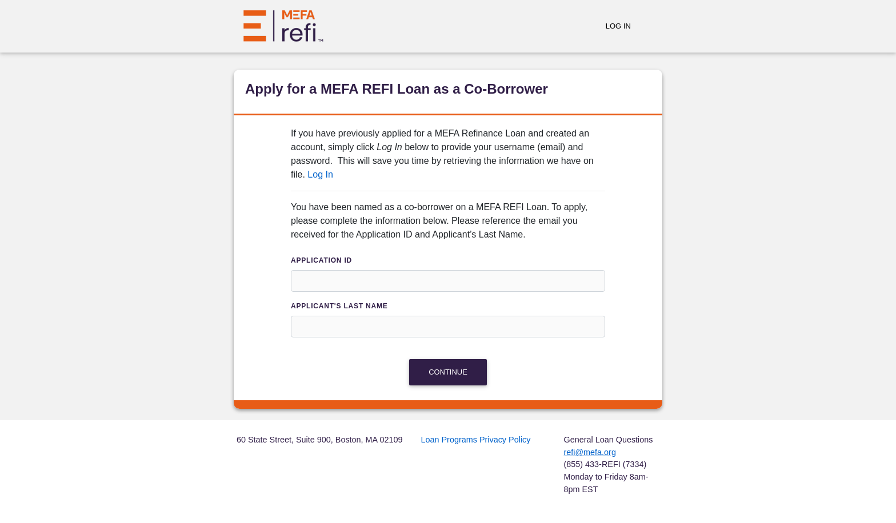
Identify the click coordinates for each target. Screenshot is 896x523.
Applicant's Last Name (339, 306)
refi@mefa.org (590, 452)
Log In (618, 26)
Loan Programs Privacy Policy (476, 439)
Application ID (321, 260)
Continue (448, 372)
